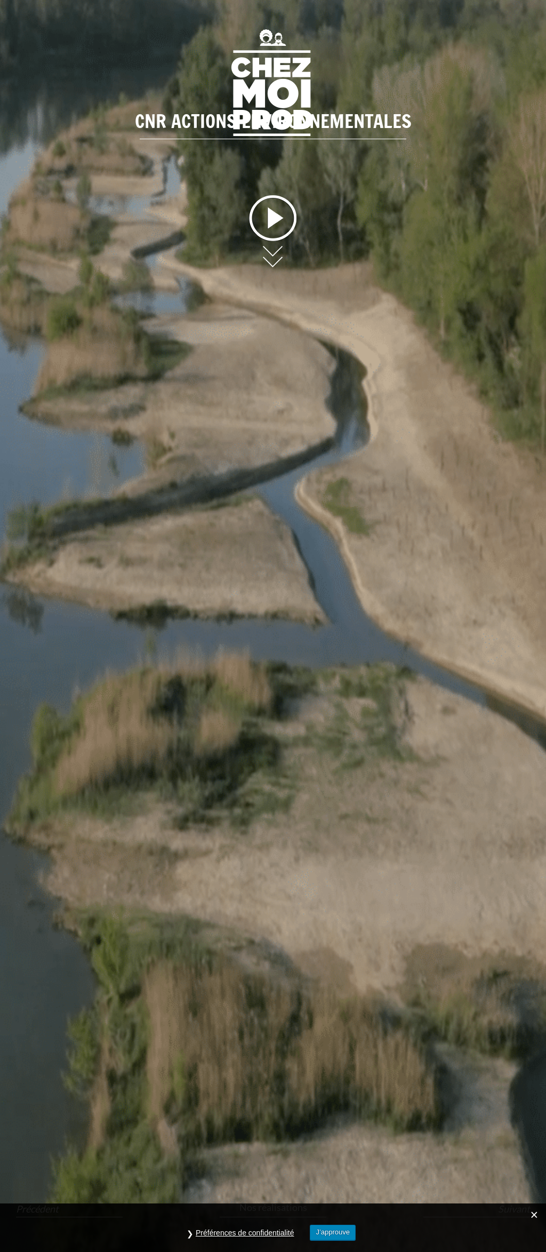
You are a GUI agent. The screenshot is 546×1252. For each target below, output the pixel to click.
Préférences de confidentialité (245, 1233)
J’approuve (333, 1232)
